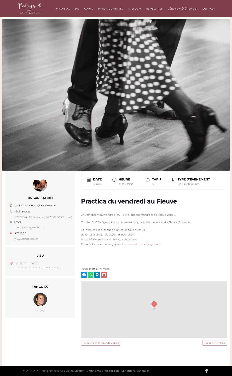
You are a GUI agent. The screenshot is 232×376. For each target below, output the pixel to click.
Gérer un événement (183, 8)
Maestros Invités (110, 8)
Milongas (63, 8)
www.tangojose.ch (26, 238)
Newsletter (154, 8)
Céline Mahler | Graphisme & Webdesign (92, 371)
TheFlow (134, 8)
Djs (77, 8)
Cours (88, 8)
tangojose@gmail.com (29, 227)
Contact (209, 8)
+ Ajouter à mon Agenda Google (100, 342)
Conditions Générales (135, 371)
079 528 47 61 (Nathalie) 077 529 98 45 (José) (43, 217)
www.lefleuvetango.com (145, 244)
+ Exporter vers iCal (215, 342)
